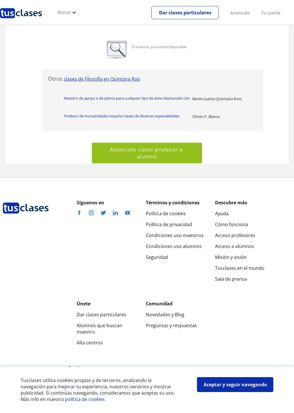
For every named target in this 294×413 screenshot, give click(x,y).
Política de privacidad (169, 224)
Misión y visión (231, 257)
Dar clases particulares (185, 12)
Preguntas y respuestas (171, 325)
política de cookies (85, 399)
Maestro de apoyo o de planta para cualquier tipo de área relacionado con (128, 98)
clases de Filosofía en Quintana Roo (102, 79)
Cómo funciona (231, 224)
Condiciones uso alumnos (174, 246)
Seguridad (157, 257)
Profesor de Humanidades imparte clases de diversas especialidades (121, 116)
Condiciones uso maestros (175, 235)
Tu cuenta (271, 12)
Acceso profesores (235, 235)
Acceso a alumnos (234, 246)
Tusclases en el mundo (239, 268)
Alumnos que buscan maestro (99, 328)
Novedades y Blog (165, 314)
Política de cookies (166, 213)
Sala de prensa (231, 279)
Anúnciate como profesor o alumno (147, 153)
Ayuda (222, 213)
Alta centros (90, 343)
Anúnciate (240, 12)
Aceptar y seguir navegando (235, 384)
